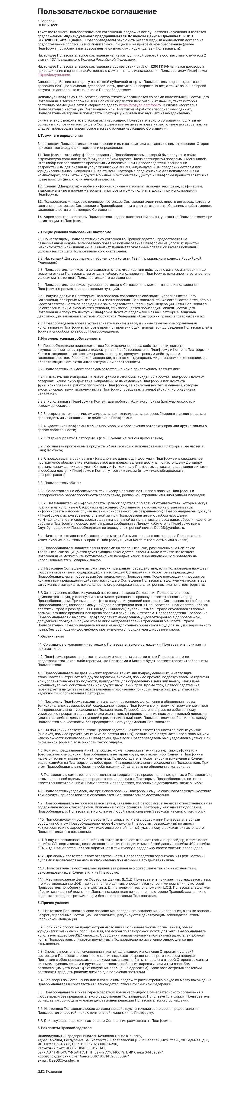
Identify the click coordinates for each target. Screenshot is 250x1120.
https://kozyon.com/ (53, 75)
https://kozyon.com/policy (140, 105)
